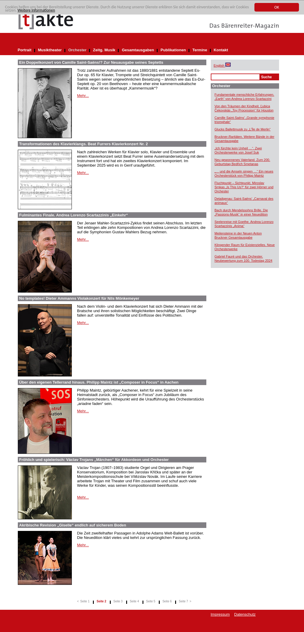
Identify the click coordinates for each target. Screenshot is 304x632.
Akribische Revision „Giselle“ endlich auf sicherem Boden (72, 525)
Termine (199, 50)
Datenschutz (245, 614)
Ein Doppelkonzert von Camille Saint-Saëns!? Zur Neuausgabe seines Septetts (91, 62)
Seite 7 (183, 601)
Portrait (24, 50)
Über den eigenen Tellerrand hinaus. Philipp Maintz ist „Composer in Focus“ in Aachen (99, 382)
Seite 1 (84, 601)
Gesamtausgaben (138, 50)
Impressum (220, 614)
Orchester (77, 50)
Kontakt (221, 50)
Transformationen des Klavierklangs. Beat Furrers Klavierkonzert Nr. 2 (83, 144)
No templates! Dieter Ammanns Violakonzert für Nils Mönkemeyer (79, 298)
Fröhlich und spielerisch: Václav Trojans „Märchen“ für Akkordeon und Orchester (94, 459)
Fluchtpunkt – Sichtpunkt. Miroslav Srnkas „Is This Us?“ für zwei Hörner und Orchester (244, 187)
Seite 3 (118, 601)
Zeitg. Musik (104, 50)
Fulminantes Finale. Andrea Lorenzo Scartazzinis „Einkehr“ (73, 215)
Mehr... (83, 95)
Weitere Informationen (36, 10)
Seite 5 (150, 601)
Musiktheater (50, 50)
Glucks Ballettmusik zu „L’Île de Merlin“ (243, 129)
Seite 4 (134, 601)
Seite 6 (167, 601)
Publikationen (173, 50)
